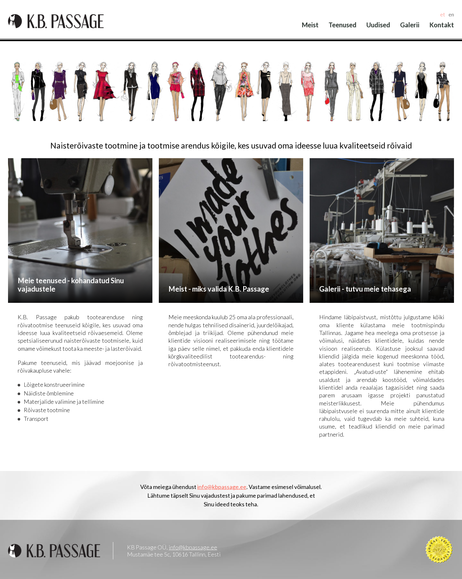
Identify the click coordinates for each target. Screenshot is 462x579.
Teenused (342, 25)
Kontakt (441, 25)
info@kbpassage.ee (221, 486)
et (442, 14)
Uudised (378, 25)
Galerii (409, 25)
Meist (310, 25)
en (451, 14)
